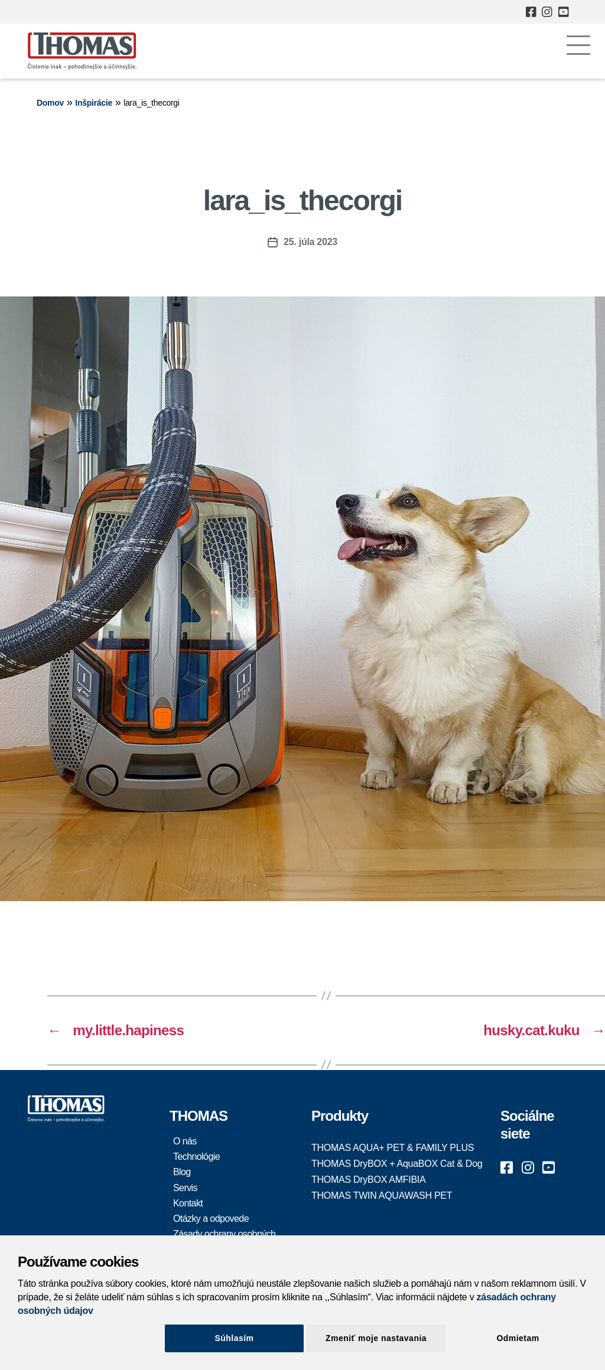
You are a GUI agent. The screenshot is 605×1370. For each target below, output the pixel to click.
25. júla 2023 (310, 242)
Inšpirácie (93, 102)
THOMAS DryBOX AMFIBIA (368, 1180)
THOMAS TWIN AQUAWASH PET (381, 1195)
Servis (185, 1188)
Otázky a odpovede (211, 1219)
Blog (182, 1172)
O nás (185, 1141)
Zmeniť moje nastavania (376, 1338)
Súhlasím (234, 1338)
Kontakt (188, 1203)
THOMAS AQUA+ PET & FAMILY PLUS (392, 1148)
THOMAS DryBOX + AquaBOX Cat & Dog (396, 1164)
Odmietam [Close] (517, 1338)
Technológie (196, 1157)
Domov (50, 102)
